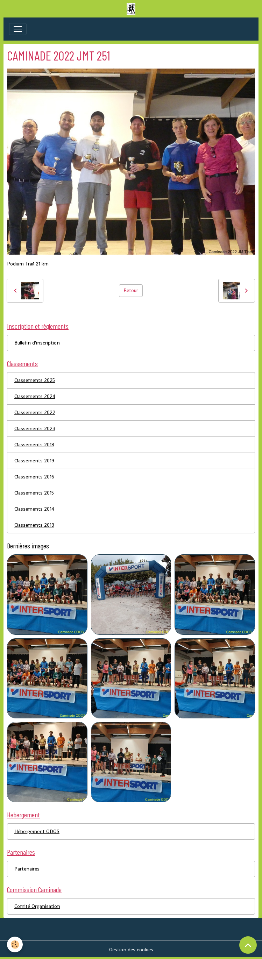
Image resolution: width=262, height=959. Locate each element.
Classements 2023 (34, 428)
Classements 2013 (34, 525)
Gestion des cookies (131, 949)
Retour (130, 290)
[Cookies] (15, 944)
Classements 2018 (34, 444)
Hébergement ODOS (36, 831)
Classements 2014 (34, 509)
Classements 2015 (34, 493)
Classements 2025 (34, 380)
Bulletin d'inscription (37, 343)
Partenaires (27, 869)
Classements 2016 (34, 477)
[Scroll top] (248, 945)
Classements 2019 (34, 460)
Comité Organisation (37, 906)
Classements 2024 (34, 396)
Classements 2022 (34, 412)
